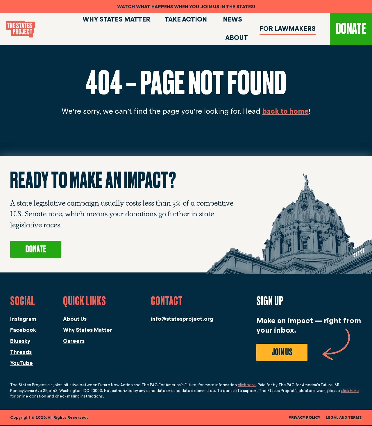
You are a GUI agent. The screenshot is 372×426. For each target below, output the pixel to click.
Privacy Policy (304, 418)
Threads (21, 353)
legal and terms (344, 418)
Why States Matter (87, 331)
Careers (74, 342)
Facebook (23, 331)
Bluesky (20, 342)
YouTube (21, 364)
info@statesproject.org (182, 320)
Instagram (23, 320)
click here (247, 385)
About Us (75, 320)
